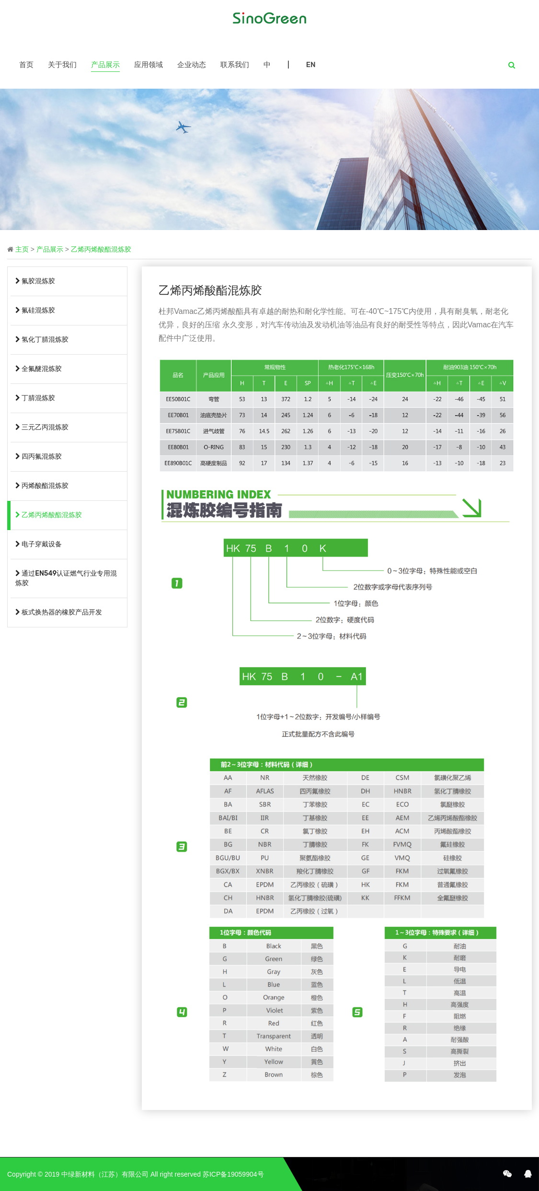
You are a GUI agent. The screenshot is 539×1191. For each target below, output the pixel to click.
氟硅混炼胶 (35, 310)
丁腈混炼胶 (35, 398)
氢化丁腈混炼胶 (42, 339)
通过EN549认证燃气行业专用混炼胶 (66, 578)
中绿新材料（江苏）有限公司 (105, 1174)
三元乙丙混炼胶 (42, 427)
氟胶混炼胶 (35, 281)
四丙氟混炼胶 (38, 456)
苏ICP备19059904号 (233, 1174)
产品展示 (105, 64)
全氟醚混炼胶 (38, 369)
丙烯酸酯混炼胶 (42, 486)
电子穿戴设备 (38, 544)
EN (311, 64)
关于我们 (62, 64)
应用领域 (148, 64)
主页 (22, 249)
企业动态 (191, 64)
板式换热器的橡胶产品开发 (58, 612)
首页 (26, 64)
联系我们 (234, 64)
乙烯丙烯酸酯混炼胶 (101, 249)
